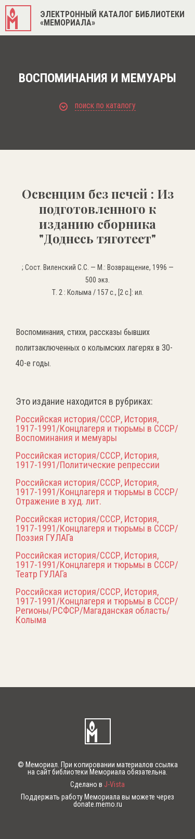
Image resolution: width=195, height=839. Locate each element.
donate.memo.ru (97, 804)
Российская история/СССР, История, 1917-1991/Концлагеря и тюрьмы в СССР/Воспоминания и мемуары (97, 429)
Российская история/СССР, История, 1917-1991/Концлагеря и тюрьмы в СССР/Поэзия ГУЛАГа (97, 528)
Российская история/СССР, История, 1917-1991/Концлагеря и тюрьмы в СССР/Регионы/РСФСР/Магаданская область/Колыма (97, 606)
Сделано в (97, 784)
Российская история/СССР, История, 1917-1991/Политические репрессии (88, 460)
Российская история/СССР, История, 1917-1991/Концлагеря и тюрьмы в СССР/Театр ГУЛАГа (97, 565)
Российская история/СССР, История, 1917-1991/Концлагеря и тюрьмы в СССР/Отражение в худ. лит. (97, 492)
